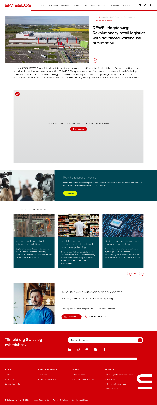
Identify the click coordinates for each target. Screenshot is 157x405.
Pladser (8, 375)
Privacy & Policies (60, 400)
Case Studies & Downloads (94, 5)
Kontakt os (9, 379)
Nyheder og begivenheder (116, 384)
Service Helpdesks (12, 384)
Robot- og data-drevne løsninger (119, 375)
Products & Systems (49, 5)
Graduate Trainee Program (83, 379)
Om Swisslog (114, 5)
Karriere (126, 5)
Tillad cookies (78, 129)
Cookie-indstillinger (80, 400)
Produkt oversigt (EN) (47, 379)
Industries (65, 5)
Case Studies (128, 17)
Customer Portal (112, 388)
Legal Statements (41, 400)
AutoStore (42, 375)
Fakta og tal (110, 379)
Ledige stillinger (78, 375)
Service (76, 5)
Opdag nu (70, 193)
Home (95, 17)
